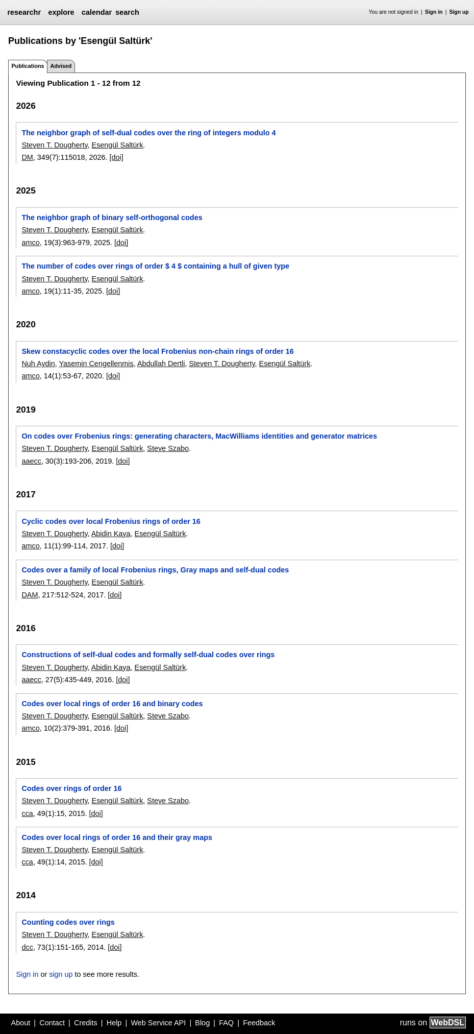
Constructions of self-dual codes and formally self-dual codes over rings (148, 655)
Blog (202, 1023)
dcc (27, 947)
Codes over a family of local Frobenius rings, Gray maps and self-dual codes (155, 570)
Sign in (434, 12)
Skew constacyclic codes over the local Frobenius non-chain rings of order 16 (157, 351)
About (21, 1023)
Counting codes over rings (67, 922)
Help (114, 1023)
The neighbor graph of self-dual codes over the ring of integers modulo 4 (148, 133)
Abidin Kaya (111, 534)
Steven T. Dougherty (54, 145)
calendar (97, 12)
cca (27, 813)
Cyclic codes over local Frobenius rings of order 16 (110, 521)
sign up (60, 974)
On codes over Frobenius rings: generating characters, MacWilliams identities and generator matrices (199, 436)
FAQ (226, 1023)
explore (61, 12)
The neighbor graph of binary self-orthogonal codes (111, 217)
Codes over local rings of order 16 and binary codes (112, 704)
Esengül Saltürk (117, 145)
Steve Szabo (168, 448)
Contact (52, 1023)
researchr (24, 12)
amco (30, 242)
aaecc (31, 461)
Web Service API (158, 1023)
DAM (29, 595)
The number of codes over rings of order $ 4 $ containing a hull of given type (155, 266)
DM (27, 157)
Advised (60, 66)
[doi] (116, 157)
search (127, 12)
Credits (85, 1023)
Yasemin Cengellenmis (96, 363)
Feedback (259, 1023)
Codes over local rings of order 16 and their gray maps (116, 837)
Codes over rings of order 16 (71, 788)
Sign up (459, 12)
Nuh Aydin (38, 363)
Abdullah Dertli (161, 363)
